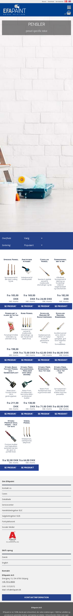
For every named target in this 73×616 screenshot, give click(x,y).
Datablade (51, 1)
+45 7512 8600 (8, 581)
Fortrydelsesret (8, 521)
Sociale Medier (8, 527)
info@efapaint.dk (14, 589)
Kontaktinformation (36, 598)
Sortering (6, 245)
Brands (44, 1)
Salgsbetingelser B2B (11, 516)
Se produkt (27, 306)
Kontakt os (6, 488)
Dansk (4, 557)
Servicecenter (59, 1)
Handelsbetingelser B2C (12, 510)
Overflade (6, 238)
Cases (4, 493)
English (5, 562)
